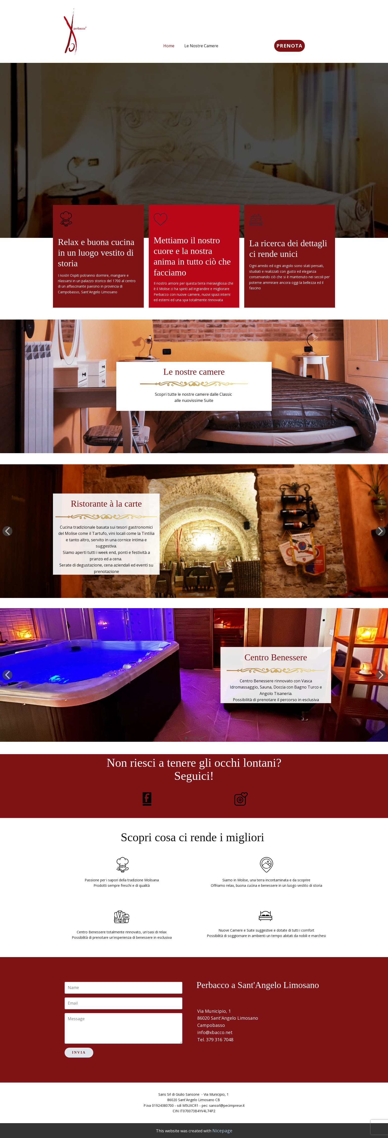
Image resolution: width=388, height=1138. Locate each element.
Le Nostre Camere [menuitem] (201, 46)
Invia (79, 1052)
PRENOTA (289, 45)
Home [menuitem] (168, 46)
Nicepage (222, 1131)
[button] (7, 531)
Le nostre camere (194, 372)
